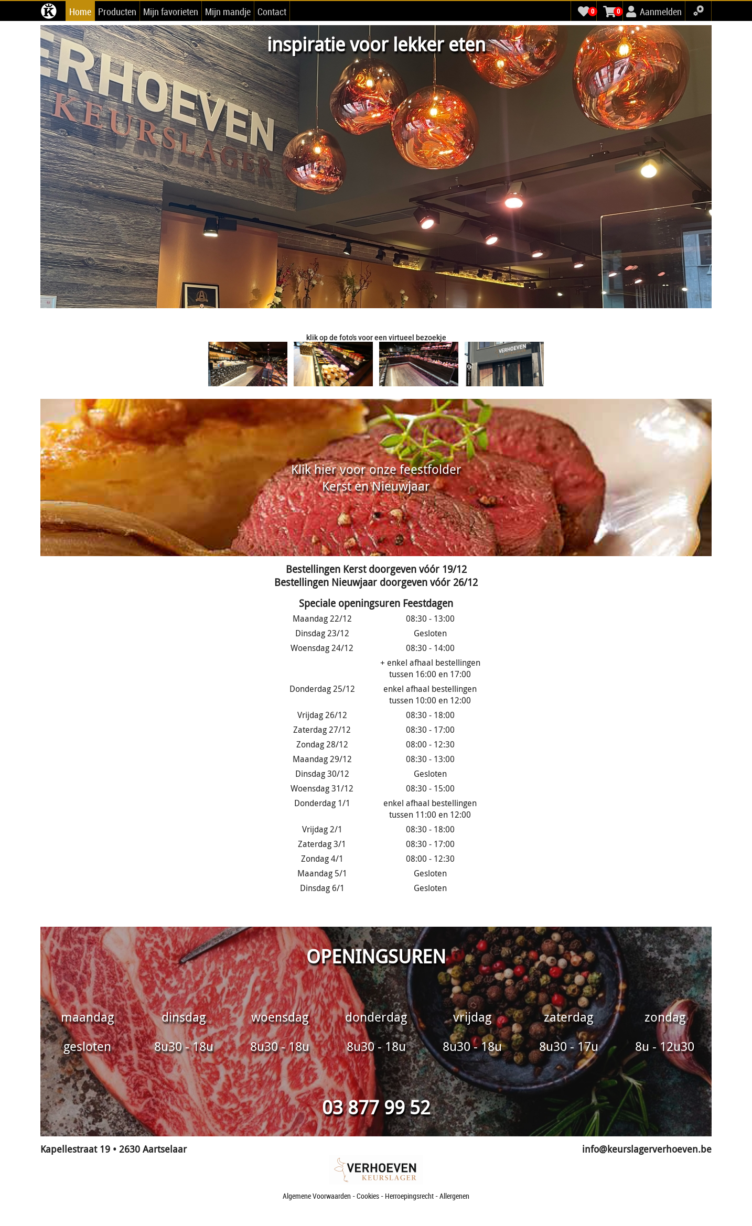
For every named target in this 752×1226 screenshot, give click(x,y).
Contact (271, 11)
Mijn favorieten (170, 11)
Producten (117, 11)
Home (80, 11)
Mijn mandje (228, 11)
